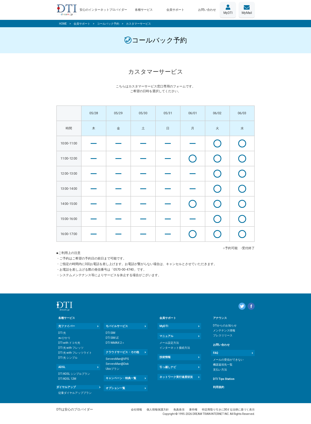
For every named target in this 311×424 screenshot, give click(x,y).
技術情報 (165, 357)
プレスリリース (222, 335)
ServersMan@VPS (117, 358)
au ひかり (64, 337)
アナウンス (220, 317)
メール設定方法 (169, 342)
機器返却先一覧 (222, 364)
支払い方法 (220, 369)
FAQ (215, 352)
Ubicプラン (112, 368)
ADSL (61, 367)
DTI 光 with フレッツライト (75, 352)
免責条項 (178, 409)
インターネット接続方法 (174, 347)
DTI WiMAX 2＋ (115, 342)
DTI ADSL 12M (67, 378)
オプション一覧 (115, 388)
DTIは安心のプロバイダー (74, 409)
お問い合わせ (221, 344)
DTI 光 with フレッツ (71, 347)
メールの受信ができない (228, 359)
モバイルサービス (117, 326)
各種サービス (66, 317)
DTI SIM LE (112, 337)
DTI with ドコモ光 (69, 342)
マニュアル (166, 336)
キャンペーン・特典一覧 (121, 378)
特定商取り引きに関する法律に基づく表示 (228, 409)
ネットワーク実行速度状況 (176, 377)
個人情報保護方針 (158, 409)
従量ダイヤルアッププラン (75, 392)
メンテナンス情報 (224, 330)
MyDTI (163, 326)
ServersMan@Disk (117, 363)
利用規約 (218, 387)
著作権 (193, 409)
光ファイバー (66, 326)
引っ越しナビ (167, 367)
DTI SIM (110, 332)
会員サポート (167, 317)
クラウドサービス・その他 (122, 352)
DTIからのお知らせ (225, 325)
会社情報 (136, 409)
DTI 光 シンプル (68, 357)
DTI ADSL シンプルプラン (74, 373)
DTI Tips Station (223, 378)
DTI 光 (62, 332)
